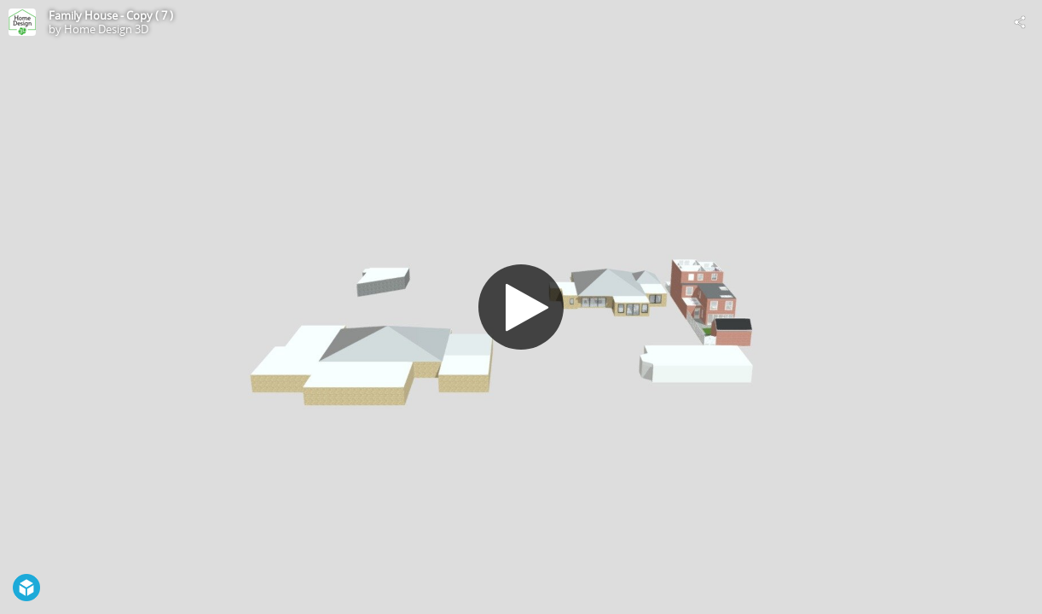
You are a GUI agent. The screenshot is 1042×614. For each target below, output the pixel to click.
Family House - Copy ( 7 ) (111, 15)
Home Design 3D (106, 29)
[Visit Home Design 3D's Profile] (22, 22)
